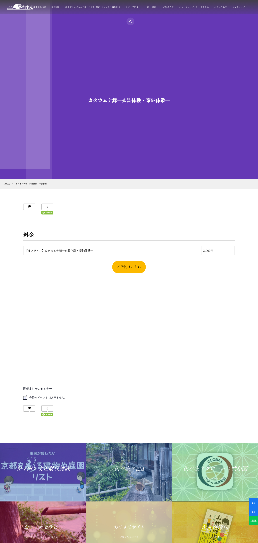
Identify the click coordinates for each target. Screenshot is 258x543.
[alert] (129, 397)
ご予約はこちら (129, 266)
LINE (253, 520)
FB (253, 503)
